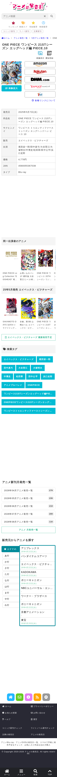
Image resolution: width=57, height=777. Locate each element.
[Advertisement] (28, 206)
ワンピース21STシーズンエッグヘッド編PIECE (28, 393)
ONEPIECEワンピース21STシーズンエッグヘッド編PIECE (29, 402)
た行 (7, 574)
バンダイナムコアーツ (37, 558)
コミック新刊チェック (12, 728)
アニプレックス (37, 550)
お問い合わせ (38, 713)
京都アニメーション (37, 614)
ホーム (6, 706)
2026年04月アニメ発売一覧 (29, 490)
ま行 (7, 592)
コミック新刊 (9, 31)
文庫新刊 (37, 31)
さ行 (7, 568)
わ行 (7, 605)
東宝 (37, 622)
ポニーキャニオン (37, 582)
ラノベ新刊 (24, 31)
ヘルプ (6, 719)
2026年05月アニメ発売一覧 (29, 498)
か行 (7, 562)
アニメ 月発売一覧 (28, 530)
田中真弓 (8, 368)
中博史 (7, 376)
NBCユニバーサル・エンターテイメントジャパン (38, 590)
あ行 (7, 555)
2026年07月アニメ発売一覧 (29, 514)
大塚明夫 (37, 368)
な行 (7, 580)
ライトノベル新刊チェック (43, 728)
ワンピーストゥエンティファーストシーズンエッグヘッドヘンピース (29, 411)
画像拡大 (11, 88)
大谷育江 (23, 368)
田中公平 (33, 376)
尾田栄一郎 (44, 359)
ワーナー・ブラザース (37, 598)
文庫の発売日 (8, 734)
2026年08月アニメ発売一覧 (29, 521)
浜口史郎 (47, 376)
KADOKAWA (37, 574)
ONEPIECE (34, 385)
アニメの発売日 (38, 734)
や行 (7, 599)
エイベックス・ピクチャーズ (19, 359)
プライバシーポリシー (42, 706)
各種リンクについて (43, 100)
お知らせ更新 (9, 713)
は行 (7, 586)
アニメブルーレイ (13, 385)
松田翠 (19, 376)
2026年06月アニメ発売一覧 (29, 506)
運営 (34, 719)
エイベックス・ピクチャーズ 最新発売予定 (28, 337)
